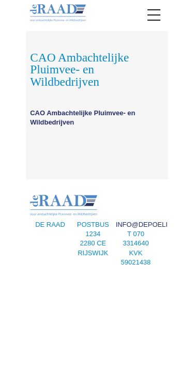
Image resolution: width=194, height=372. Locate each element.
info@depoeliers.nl (154, 224)
